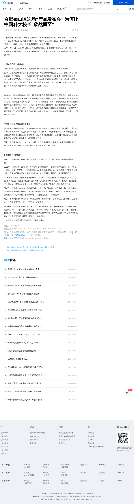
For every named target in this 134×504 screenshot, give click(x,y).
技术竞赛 (33, 443)
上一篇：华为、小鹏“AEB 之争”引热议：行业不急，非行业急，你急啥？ (30, 247)
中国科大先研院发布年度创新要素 (22, 351)
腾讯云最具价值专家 (66, 433)
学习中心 (4, 447)
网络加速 (102, 465)
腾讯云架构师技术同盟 (67, 436)
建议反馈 (98, 3)
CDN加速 (83, 473)
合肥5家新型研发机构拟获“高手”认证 (23, 343)
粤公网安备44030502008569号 (91, 496)
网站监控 (46, 483)
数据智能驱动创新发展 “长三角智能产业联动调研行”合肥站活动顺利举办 (26, 375)
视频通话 (102, 473)
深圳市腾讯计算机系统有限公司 (44, 496)
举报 (75, 30)
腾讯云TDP (63, 443)
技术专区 (4, 454)
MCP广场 (61, 8)
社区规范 (91, 433)
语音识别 (64, 475)
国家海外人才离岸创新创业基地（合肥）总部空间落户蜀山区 (26, 269)
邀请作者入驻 (35, 436)
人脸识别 (27, 473)
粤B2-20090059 (75, 496)
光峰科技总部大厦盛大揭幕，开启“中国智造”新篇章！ (26, 400)
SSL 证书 (46, 475)
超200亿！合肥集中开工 (17, 359)
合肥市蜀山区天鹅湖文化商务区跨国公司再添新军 (26, 310)
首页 (4, 9)
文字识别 (83, 481)
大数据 (120, 481)
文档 (89, 3)
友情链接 (91, 443)
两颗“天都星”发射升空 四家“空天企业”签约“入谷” (26, 383)
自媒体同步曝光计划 (37, 433)
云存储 (45, 467)
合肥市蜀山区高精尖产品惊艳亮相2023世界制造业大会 (26, 277)
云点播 (101, 481)
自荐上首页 (34, 440)
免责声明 (91, 436)
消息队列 (83, 465)
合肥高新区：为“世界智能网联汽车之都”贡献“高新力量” (26, 367)
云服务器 (46, 465)
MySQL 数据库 (29, 475)
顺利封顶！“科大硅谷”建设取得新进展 (23, 294)
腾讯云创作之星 (64, 440)
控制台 (107, 3)
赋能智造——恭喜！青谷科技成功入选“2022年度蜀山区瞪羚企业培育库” (26, 326)
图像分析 (121, 473)
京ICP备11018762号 (86, 499)
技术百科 (4, 450)
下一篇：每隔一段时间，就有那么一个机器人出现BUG (23, 250)
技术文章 (4, 433)
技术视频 (4, 443)
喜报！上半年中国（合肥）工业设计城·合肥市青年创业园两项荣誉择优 (26, 335)
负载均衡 (46, 481)
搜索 (117, 9)
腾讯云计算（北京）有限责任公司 (53, 499)
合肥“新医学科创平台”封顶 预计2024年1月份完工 (26, 302)
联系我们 (91, 440)
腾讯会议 (46, 473)
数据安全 (27, 481)
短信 (63, 481)
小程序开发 (28, 483)
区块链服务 (65, 465)
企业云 (63, 473)
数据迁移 (64, 483)
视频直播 (64, 467)
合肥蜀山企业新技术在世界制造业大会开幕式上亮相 (26, 286)
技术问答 (4, 436)
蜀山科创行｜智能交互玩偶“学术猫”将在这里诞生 (26, 318)
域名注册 (27, 465)
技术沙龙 (4, 440)
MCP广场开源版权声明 (96, 447)
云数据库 (121, 465)
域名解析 (27, 467)
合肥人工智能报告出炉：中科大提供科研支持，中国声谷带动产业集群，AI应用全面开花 (26, 392)
